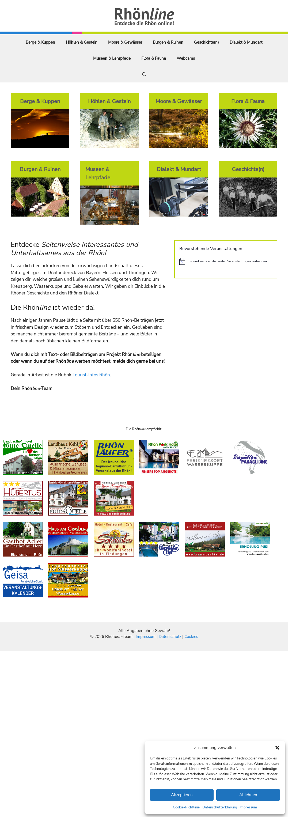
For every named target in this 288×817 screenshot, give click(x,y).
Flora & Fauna (153, 58)
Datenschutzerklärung (219, 807)
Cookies (191, 636)
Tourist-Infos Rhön (91, 375)
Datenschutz (170, 636)
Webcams (186, 58)
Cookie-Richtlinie (186, 807)
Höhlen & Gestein (81, 42)
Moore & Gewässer (125, 42)
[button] (277, 747)
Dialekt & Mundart (246, 42)
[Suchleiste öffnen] (144, 74)
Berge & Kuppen (40, 42)
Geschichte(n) (206, 42)
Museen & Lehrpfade (112, 58)
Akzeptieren (182, 794)
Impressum (248, 807)
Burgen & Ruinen (168, 42)
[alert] (225, 261)
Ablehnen (248, 794)
